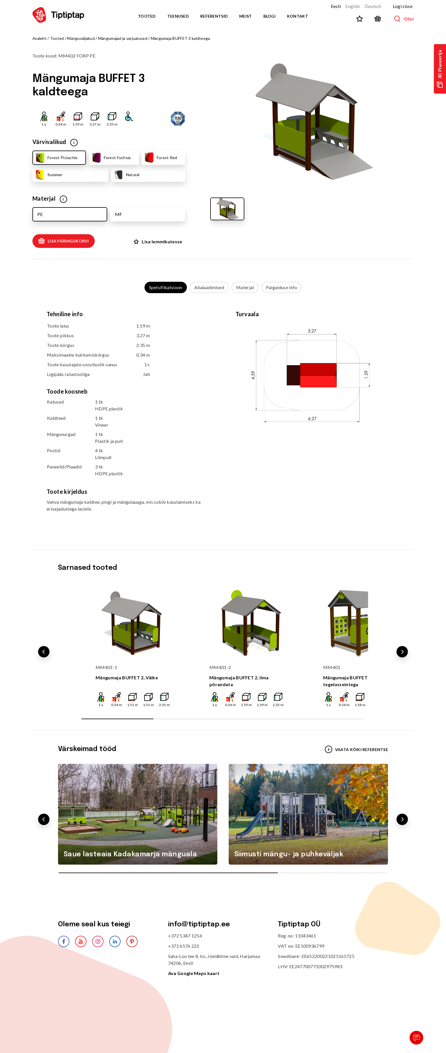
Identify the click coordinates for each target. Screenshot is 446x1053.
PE (40, 214)
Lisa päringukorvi (63, 241)
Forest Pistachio (56, 158)
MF (118, 214)
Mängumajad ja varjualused (122, 38)
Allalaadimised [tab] (209, 286)
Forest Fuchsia (111, 157)
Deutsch (373, 6)
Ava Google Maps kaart (194, 972)
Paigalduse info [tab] (281, 286)
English (352, 6)
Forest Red (160, 158)
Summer (48, 174)
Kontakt (297, 16)
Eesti (336, 6)
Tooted (147, 16)
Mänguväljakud (81, 38)
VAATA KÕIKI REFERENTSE (356, 748)
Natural (126, 174)
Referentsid (214, 16)
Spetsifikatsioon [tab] (165, 286)
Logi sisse (402, 6)
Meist (245, 16)
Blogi (269, 16)
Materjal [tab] (245, 286)
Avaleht (39, 38)
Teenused (178, 16)
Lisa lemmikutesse (158, 241)
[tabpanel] (223, 414)
